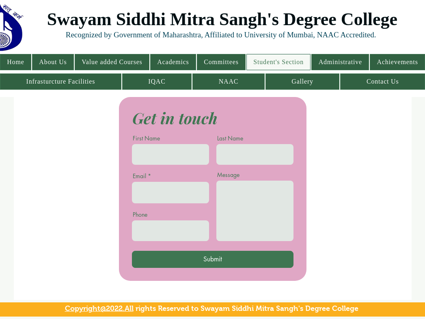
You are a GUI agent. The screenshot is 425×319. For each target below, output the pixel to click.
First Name (146, 138)
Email (139, 176)
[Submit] (212, 259)
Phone (140, 215)
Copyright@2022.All (99, 308)
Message (228, 175)
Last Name (230, 138)
